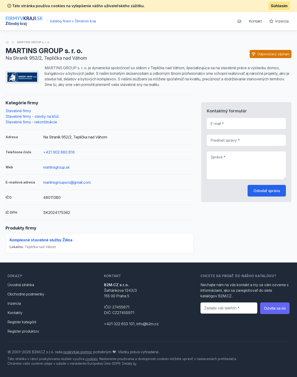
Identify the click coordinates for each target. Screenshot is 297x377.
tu (134, 363)
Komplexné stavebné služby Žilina (41, 240)
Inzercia (279, 21)
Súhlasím (279, 5)
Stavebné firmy (18, 110)
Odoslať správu (266, 190)
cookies (91, 359)
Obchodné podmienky (25, 294)
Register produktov (23, 331)
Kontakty (15, 312)
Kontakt (255, 21)
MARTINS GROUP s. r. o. (33, 42)
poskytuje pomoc (77, 352)
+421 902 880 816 (59, 152)
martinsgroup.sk (56, 167)
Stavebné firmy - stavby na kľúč (32, 116)
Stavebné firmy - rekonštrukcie (31, 122)
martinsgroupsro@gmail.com (67, 182)
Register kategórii (21, 322)
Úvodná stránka (20, 284)
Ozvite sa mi (275, 308)
